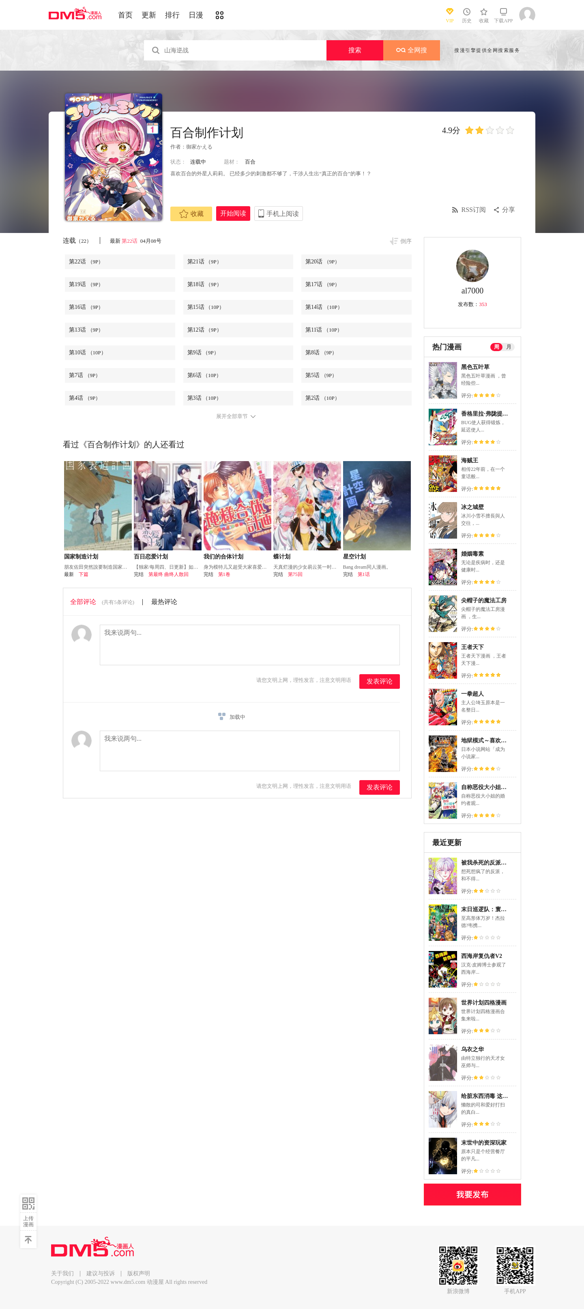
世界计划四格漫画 (484, 1003)
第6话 (204, 375)
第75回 (295, 574)
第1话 (364, 574)
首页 (125, 15)
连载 (77, 240)
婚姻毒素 (472, 554)
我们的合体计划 (223, 557)
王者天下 (472, 647)
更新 (149, 15)
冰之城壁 (472, 507)
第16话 (86, 307)
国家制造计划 (81, 557)
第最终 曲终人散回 (168, 574)
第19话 (86, 284)
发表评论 (380, 681)
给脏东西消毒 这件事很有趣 (496, 1096)
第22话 (130, 241)
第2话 (322, 398)
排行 (172, 15)
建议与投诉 (100, 1273)
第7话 (85, 375)
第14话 (324, 307)
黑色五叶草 (475, 367)
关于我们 (62, 1273)
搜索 (354, 50)
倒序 (406, 241)
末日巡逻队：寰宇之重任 (492, 909)
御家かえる (199, 147)
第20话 (322, 262)
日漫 (196, 15)
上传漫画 (28, 1221)
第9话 (203, 352)
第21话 (204, 262)
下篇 (83, 574)
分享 (508, 209)
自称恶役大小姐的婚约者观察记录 (503, 787)
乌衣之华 (472, 1049)
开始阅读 (233, 213)
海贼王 (469, 460)
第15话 (206, 307)
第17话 (322, 284)
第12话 (204, 330)
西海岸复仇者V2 (481, 956)
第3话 (204, 398)
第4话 (85, 398)
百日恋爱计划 (151, 557)
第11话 (323, 330)
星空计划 (354, 557)
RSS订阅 (474, 209)
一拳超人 (472, 694)
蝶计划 (281, 557)
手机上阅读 (282, 213)
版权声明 (138, 1273)
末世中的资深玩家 (484, 1143)
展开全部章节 (232, 416)
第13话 (86, 330)
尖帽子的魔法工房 (484, 600)
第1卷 (224, 574)
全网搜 (411, 50)
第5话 (321, 375)
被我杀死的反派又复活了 (492, 863)
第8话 (321, 352)
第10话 (87, 352)
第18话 (204, 284)
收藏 (191, 213)
